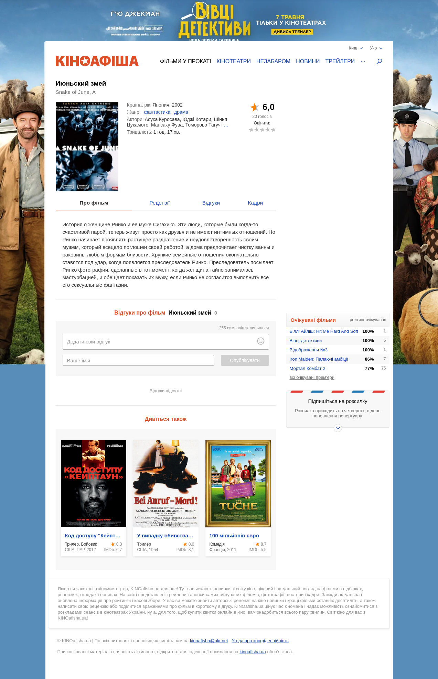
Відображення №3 (309, 349)
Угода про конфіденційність (260, 640)
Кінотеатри (233, 61)
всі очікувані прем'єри (312, 377)
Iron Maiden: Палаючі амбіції (319, 359)
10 (273, 129)
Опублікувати (245, 360)
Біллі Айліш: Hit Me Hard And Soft (324, 331)
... (226, 125)
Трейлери (340, 61)
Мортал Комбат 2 (307, 368)
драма (181, 112)
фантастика (157, 112)
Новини (308, 61)
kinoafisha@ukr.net (209, 640)
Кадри (255, 203)
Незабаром (273, 61)
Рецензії (159, 203)
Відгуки (211, 203)
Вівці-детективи (306, 340)
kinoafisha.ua (252, 651)
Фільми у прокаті (185, 61)
